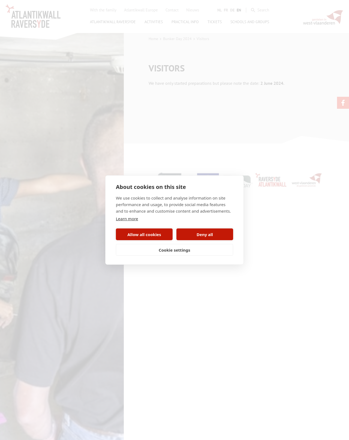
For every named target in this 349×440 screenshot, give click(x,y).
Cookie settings (174, 250)
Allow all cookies (144, 234)
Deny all (205, 234)
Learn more (127, 218)
